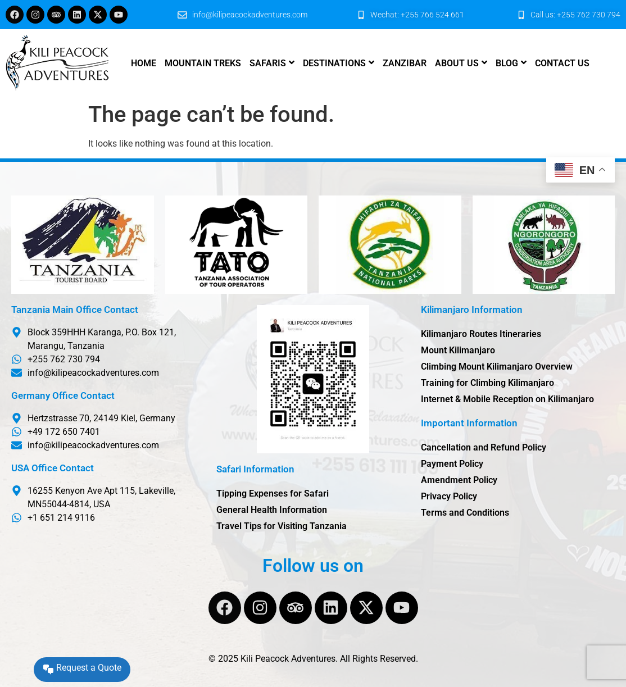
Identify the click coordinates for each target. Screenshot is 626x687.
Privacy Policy (449, 496)
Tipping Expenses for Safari (272, 493)
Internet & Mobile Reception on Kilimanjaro (507, 399)
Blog (507, 63)
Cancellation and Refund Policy (483, 447)
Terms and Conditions (465, 512)
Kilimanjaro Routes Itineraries (481, 334)
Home (143, 63)
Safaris (268, 63)
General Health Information (271, 509)
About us (457, 63)
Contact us (562, 63)
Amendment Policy (459, 480)
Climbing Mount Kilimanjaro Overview (497, 366)
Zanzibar (405, 63)
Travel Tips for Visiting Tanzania (281, 526)
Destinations (334, 63)
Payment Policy (452, 463)
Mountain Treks (203, 63)
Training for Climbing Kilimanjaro (487, 382)
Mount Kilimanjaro (458, 350)
